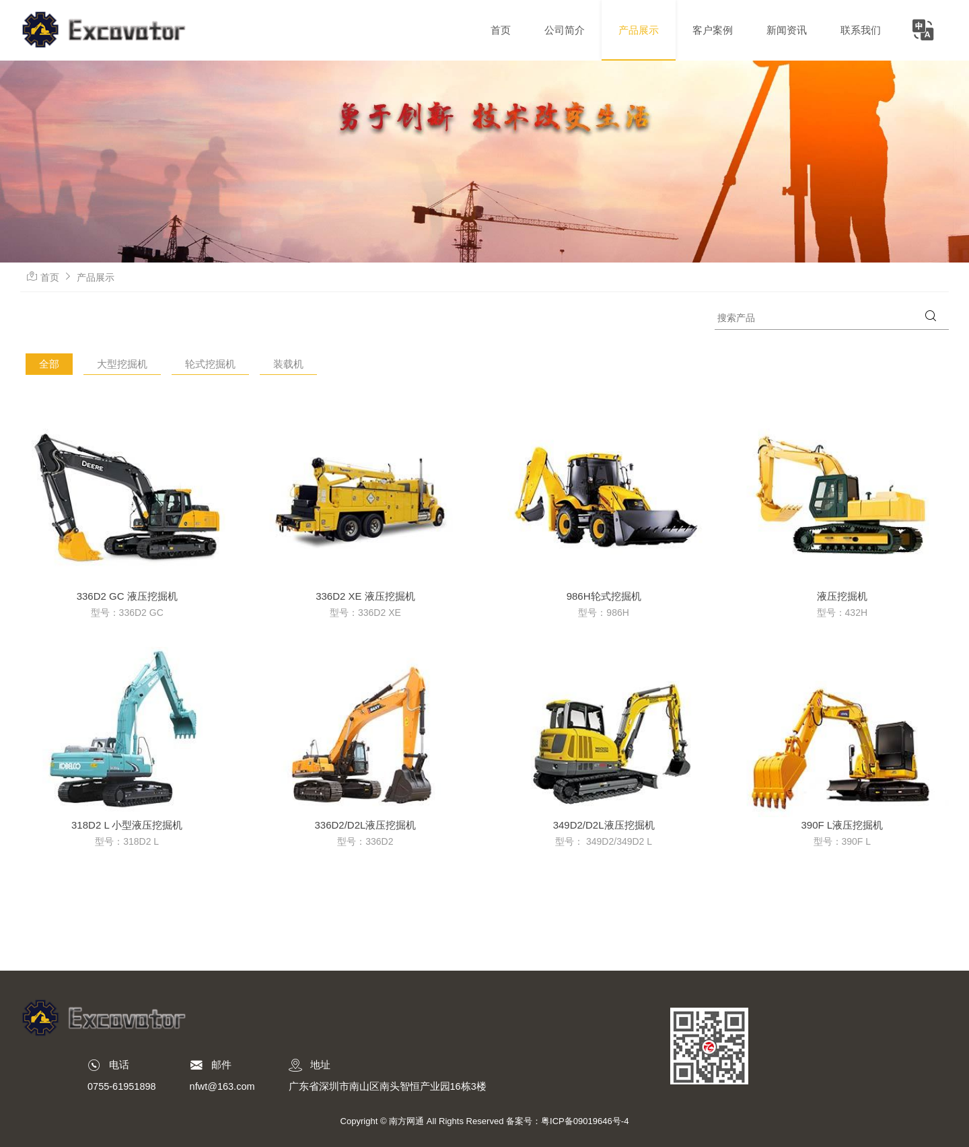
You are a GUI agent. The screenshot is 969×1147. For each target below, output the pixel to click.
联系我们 (860, 30)
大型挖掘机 (122, 364)
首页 (501, 30)
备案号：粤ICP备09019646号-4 (567, 1121)
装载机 (288, 364)
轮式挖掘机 (210, 364)
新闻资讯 (786, 30)
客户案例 (712, 30)
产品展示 (638, 30)
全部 (49, 364)
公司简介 (564, 30)
